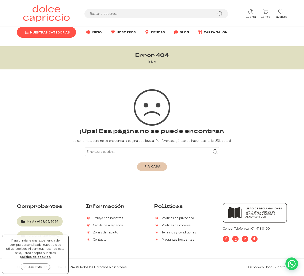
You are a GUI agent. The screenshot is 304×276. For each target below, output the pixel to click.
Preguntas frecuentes (174, 240)
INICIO (94, 32)
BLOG (181, 32)
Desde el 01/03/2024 (40, 236)
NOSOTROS (123, 32)
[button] (291, 263)
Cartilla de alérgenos (104, 225)
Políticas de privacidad (174, 218)
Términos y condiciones (175, 232)
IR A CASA (152, 166)
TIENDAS (154, 32)
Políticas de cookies (172, 225)
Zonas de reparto (102, 232)
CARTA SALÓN (212, 32)
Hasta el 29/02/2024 (39, 221)
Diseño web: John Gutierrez (266, 267)
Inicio (152, 61)
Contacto (96, 240)
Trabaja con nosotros (104, 218)
